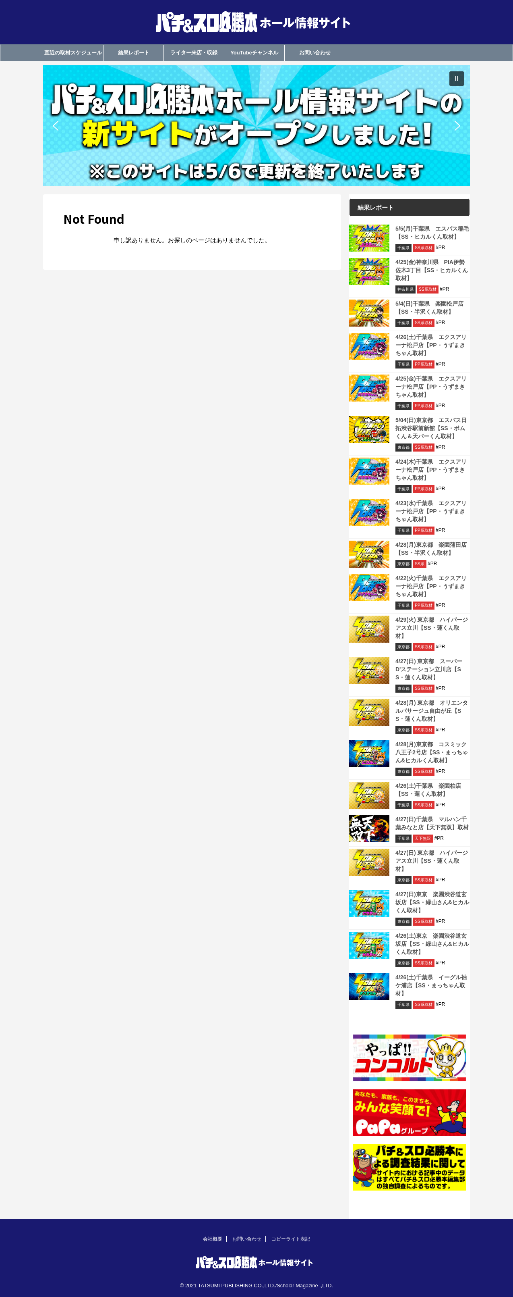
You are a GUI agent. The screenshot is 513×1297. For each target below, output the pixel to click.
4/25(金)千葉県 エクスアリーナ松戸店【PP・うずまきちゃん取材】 (431, 386)
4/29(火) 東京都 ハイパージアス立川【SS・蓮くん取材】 (431, 627)
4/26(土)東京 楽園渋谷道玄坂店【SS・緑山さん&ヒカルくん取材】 (432, 944)
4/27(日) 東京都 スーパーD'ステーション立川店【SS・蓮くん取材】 (428, 669)
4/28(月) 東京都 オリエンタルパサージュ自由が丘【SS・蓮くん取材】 (431, 711)
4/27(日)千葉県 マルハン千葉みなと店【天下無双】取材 (432, 823)
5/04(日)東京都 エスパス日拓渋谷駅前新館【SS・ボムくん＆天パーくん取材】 (431, 428)
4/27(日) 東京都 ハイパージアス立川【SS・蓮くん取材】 (431, 860)
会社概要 (212, 1239)
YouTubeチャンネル (254, 53)
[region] (256, 125)
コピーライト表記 (290, 1239)
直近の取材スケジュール (73, 53)
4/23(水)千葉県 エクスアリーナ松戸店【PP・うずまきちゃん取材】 (431, 511)
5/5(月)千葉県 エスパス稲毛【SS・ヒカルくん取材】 (432, 232)
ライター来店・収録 (193, 53)
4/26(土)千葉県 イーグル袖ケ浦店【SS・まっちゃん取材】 (431, 985)
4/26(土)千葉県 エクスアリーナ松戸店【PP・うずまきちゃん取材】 (431, 345)
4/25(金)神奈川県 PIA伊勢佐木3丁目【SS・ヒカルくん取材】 (431, 270)
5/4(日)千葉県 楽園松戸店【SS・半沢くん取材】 (429, 307)
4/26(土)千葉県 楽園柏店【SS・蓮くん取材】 (428, 790)
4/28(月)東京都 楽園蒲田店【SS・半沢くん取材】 (431, 548)
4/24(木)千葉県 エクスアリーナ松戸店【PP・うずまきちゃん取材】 (431, 469)
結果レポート (133, 53)
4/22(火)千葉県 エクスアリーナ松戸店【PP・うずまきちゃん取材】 (431, 586)
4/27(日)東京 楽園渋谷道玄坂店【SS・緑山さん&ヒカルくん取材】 (432, 902)
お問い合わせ (315, 53)
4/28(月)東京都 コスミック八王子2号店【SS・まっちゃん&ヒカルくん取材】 (431, 752)
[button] (256, 125)
